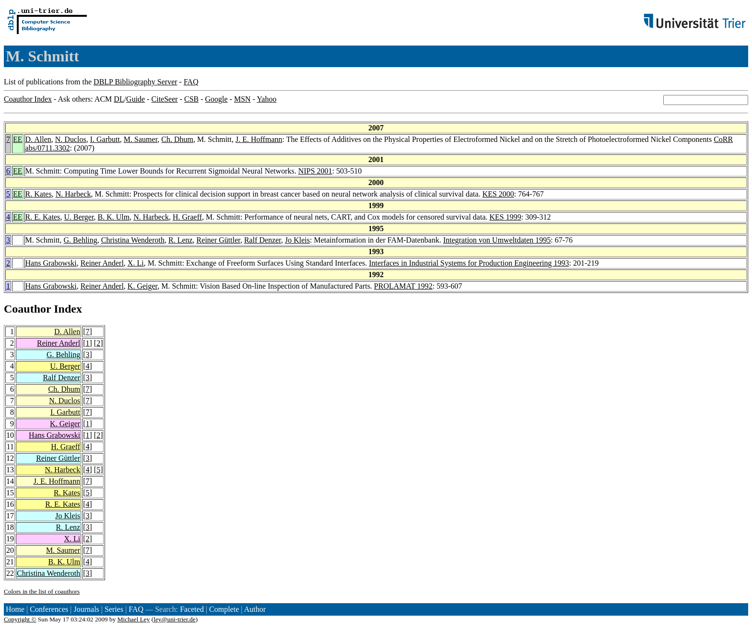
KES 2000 (498, 194)
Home (15, 609)
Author (255, 609)
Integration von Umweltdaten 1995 (497, 240)
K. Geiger (142, 286)
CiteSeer (165, 99)
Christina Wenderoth (132, 240)
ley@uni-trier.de (174, 619)
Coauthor (27, 309)
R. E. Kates (42, 217)
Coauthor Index (28, 99)
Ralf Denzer (262, 240)
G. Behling (80, 240)
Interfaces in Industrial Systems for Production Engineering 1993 (469, 263)
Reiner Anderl (102, 263)
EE (18, 139)
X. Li (136, 263)
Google (216, 99)
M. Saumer (140, 139)
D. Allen (38, 139)
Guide (135, 99)
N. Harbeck (73, 194)
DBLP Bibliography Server (135, 82)
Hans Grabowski (51, 263)
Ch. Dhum (177, 139)
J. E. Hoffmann (258, 139)
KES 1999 (505, 217)
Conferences (49, 609)
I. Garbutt (105, 139)
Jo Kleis (297, 240)
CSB (191, 99)
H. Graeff (187, 217)
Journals (86, 609)
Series (114, 609)
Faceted (192, 609)
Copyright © (20, 619)
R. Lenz (180, 240)
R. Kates (38, 194)
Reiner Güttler (218, 240)
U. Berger (79, 217)
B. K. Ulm (114, 217)
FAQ (191, 82)
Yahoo (266, 99)
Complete (224, 609)
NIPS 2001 (315, 171)
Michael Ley (134, 619)
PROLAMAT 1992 (403, 286)
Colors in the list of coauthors (42, 591)
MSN (242, 99)
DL (119, 99)
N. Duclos (70, 139)
